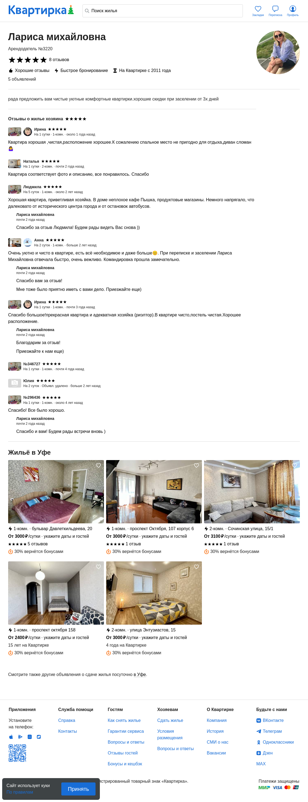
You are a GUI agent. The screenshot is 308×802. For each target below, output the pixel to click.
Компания (217, 720)
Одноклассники (278, 742)
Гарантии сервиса (126, 731)
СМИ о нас (217, 742)
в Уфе (140, 674)
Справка (66, 720)
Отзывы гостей (123, 753)
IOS (11, 737)
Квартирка (41, 11)
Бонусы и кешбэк (125, 764)
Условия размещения (170, 734)
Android (20, 737)
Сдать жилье (170, 720)
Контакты (67, 731)
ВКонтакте (273, 720)
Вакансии (216, 753)
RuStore (38, 737)
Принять (78, 789)
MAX (261, 764)
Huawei (29, 737)
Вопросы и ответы (126, 742)
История (215, 731)
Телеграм (272, 731)
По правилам (20, 790)
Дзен (268, 753)
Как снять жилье (124, 720)
